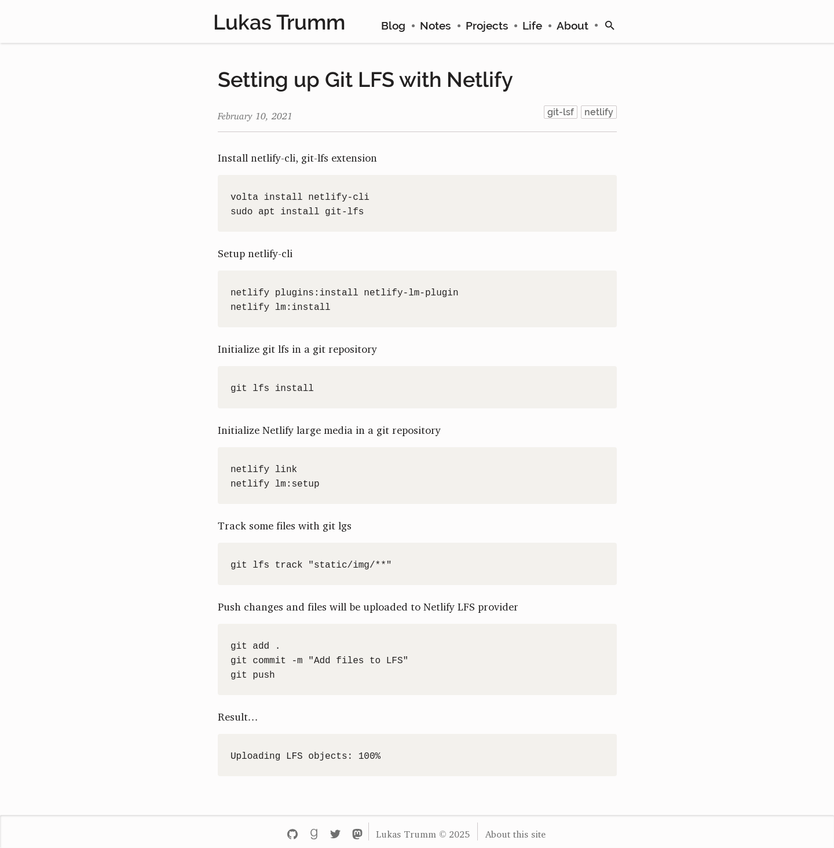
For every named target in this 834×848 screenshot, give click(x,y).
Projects (487, 25)
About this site (515, 831)
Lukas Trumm (279, 22)
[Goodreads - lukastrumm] (313, 831)
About (572, 25)
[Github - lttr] (292, 831)
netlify (598, 112)
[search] (610, 25)
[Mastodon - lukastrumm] (357, 831)
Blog (393, 25)
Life (532, 25)
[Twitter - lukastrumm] (335, 831)
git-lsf (560, 112)
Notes (435, 25)
